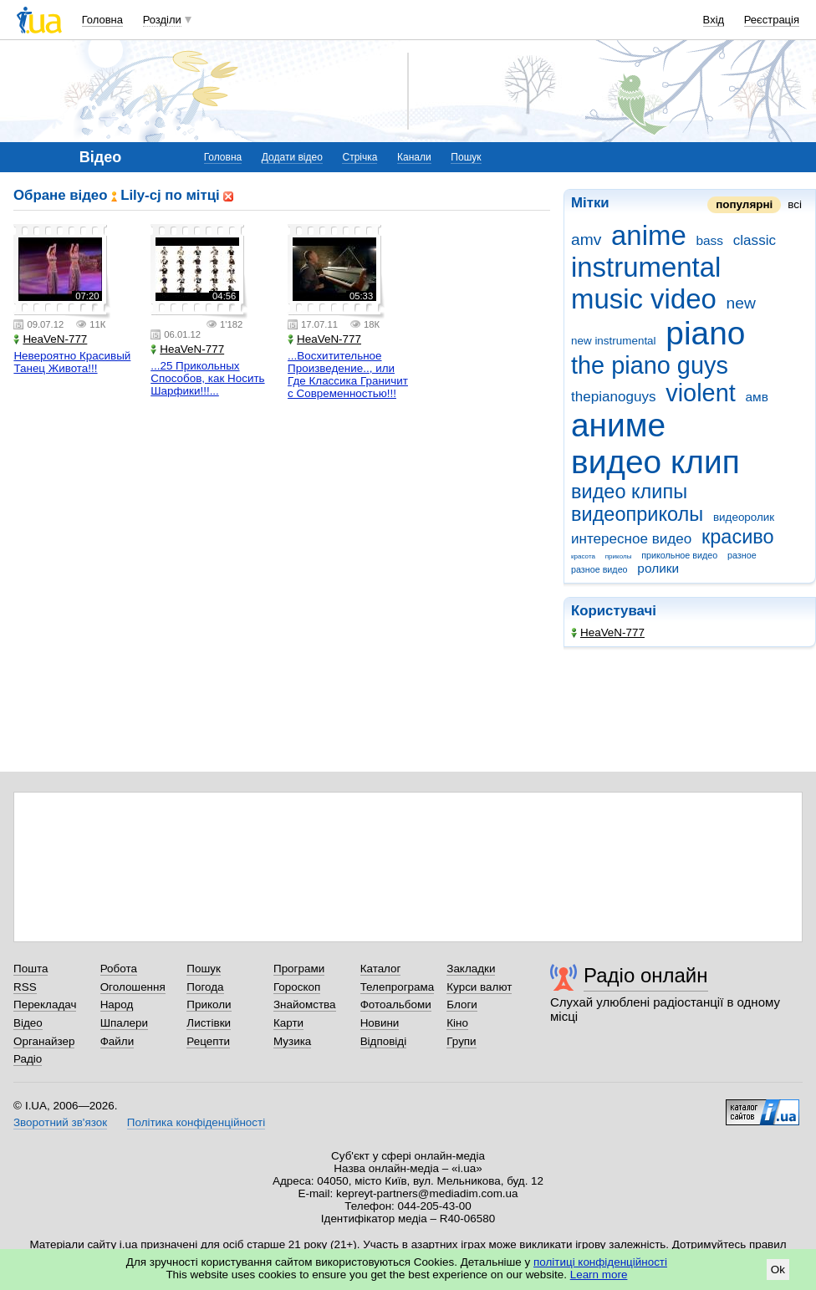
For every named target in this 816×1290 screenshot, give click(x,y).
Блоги (461, 1004)
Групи (461, 1041)
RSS (25, 987)
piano (705, 333)
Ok (778, 1269)
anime (648, 235)
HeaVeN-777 (608, 632)
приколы (618, 556)
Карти (288, 1023)
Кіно (457, 1023)
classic (754, 240)
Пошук (466, 157)
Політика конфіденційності (196, 1122)
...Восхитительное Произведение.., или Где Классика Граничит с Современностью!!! (348, 374)
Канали (414, 157)
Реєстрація (771, 19)
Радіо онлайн (646, 975)
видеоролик (743, 517)
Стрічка (359, 157)
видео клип (655, 462)
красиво (737, 537)
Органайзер (43, 1041)
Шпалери (124, 1023)
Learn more (599, 1274)
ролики (658, 568)
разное (742, 555)
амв (756, 397)
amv (586, 239)
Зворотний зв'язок (60, 1122)
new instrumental (613, 340)
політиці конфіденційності (600, 1262)
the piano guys (649, 365)
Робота (118, 968)
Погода (204, 987)
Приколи (208, 1004)
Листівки (208, 1023)
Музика (292, 1041)
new (741, 303)
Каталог (380, 968)
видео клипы (629, 491)
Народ (117, 1004)
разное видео (599, 569)
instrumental (646, 267)
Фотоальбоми (395, 1004)
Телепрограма (397, 987)
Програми (298, 968)
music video (644, 298)
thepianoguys (613, 397)
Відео (28, 1023)
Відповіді (383, 1041)
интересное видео (631, 539)
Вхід (714, 19)
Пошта (30, 968)
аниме (618, 425)
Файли (117, 1041)
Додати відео (292, 157)
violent (700, 393)
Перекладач (44, 1004)
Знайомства (304, 1004)
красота (583, 556)
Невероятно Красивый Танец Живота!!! (71, 362)
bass (709, 240)
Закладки (470, 968)
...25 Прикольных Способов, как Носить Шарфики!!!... (207, 378)
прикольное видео (679, 555)
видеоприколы (637, 514)
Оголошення (133, 987)
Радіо (27, 1059)
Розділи (162, 19)
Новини (380, 1023)
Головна (102, 19)
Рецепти (208, 1041)
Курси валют (479, 987)
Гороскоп (296, 987)
